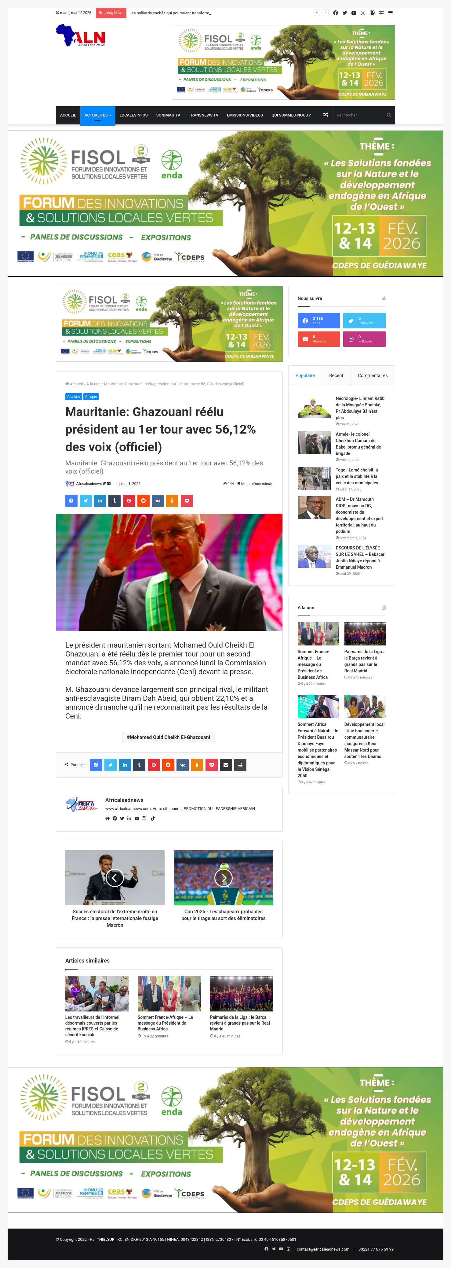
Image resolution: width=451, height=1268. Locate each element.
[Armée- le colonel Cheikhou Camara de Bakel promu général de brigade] (314, 442)
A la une (93, 384)
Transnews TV (203, 115)
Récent (336, 375)
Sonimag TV (168, 115)
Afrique (91, 396)
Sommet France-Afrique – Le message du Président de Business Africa (165, 1023)
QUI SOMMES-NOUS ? (291, 115)
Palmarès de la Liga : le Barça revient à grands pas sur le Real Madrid (240, 1023)
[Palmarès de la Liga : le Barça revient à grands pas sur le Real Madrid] (241, 993)
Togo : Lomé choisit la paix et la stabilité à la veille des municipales (357, 476)
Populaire (305, 375)
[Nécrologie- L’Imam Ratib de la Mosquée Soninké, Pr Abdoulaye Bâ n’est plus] (314, 406)
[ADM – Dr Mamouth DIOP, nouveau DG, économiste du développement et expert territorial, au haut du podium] (314, 507)
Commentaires (373, 375)
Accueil (68, 115)
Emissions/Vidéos (245, 115)
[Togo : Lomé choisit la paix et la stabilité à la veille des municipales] (314, 478)
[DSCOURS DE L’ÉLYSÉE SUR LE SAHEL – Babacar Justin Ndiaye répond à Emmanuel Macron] (314, 556)
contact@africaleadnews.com (323, 1249)
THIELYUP (106, 1239)
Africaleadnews (89, 484)
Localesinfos (134, 115)
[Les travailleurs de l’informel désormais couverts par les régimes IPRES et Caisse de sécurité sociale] (97, 993)
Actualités (96, 115)
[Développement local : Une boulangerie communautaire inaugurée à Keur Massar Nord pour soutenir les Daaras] (365, 706)
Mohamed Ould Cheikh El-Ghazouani (170, 737)
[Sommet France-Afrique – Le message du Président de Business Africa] (169, 993)
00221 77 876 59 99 (376, 1249)
